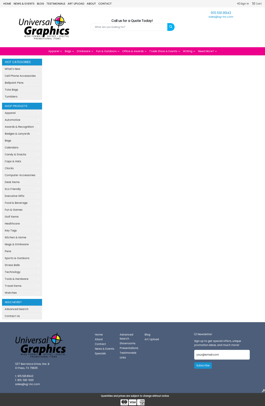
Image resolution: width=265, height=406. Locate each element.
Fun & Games (13, 210)
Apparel (53, 51)
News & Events (24, 4)
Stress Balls (12, 265)
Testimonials (55, 4)
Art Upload (76, 4)
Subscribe (203, 365)
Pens (8, 251)
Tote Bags (11, 90)
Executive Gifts (14, 196)
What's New (12, 69)
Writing (187, 51)
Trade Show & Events (163, 51)
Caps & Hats (13, 161)
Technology (12, 272)
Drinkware (83, 51)
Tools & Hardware (16, 279)
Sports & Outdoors (17, 258)
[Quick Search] (129, 27)
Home (7, 4)
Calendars (11, 147)
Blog (40, 4)
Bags (68, 51)
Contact (105, 4)
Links (123, 357)
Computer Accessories (20, 175)
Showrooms (127, 343)
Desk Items (12, 182)
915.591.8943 (221, 12)
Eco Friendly (13, 189)
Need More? (206, 51)
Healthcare (12, 224)
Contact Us (12, 316)
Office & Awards (133, 51)
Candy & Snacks (15, 154)
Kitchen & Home (15, 237)
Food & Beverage (16, 203)
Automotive (12, 120)
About (91, 4)
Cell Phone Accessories (20, 76)
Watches (11, 293)
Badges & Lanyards (17, 134)
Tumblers (11, 97)
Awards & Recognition (19, 127)
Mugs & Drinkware (17, 244)
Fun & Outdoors (106, 51)
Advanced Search (16, 309)
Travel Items (13, 286)
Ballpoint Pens (14, 83)
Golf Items (12, 217)
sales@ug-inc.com (221, 17)
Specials (100, 353)
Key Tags (11, 230)
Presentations (129, 348)
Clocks (9, 168)
